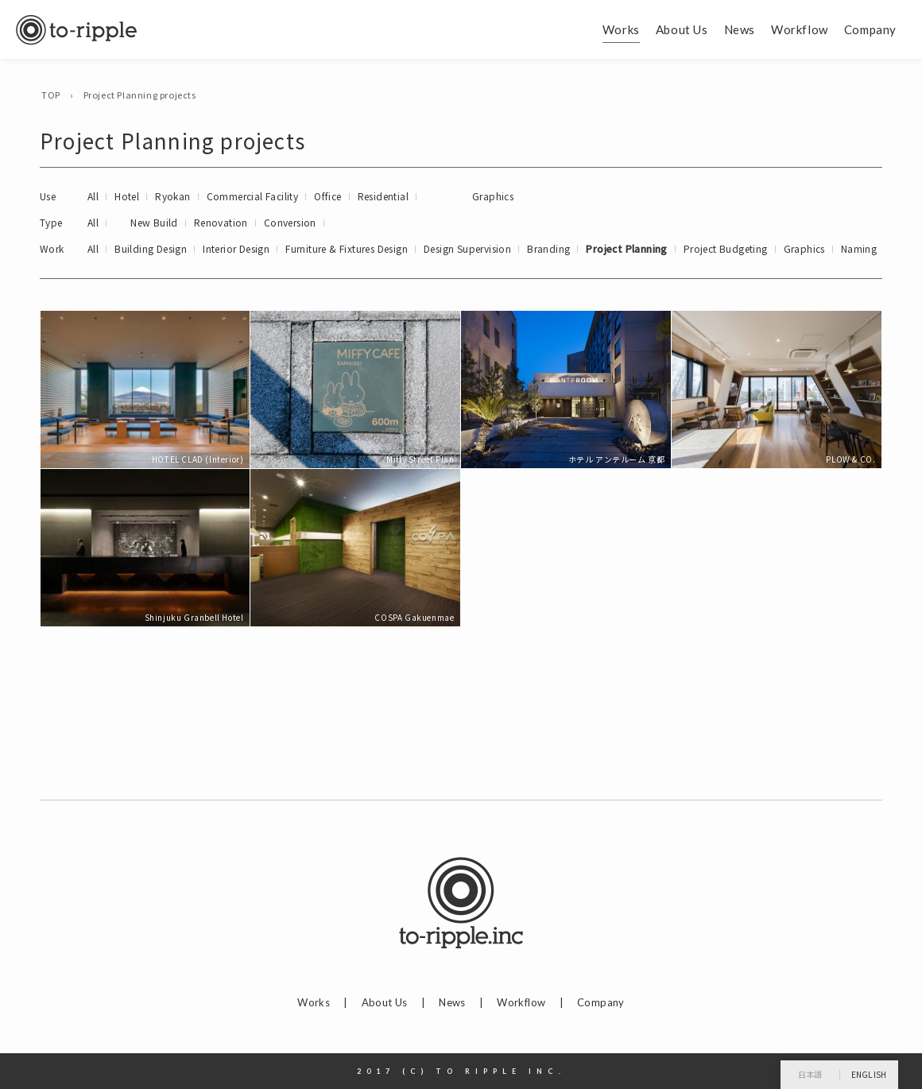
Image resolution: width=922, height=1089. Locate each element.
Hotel (126, 196)
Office (327, 196)
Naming (859, 248)
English (868, 1074)
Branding (548, 248)
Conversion (290, 222)
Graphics (492, 196)
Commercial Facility (253, 196)
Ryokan (172, 196)
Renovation (221, 222)
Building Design (150, 248)
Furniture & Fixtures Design (346, 248)
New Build (154, 222)
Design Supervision (467, 248)
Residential (383, 196)
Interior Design (236, 248)
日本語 (810, 1074)
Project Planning (626, 248)
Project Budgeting (726, 248)
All (93, 196)
